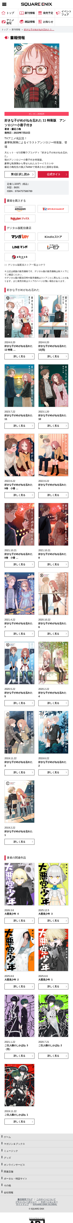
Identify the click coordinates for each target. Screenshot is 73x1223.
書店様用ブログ (25, 1199)
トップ (5, 29)
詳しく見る (19, 356)
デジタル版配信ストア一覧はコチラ (26, 264)
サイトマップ (22, 1204)
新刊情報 (16, 29)
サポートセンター (49, 1202)
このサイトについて (46, 1199)
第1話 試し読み (20, 174)
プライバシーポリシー (26, 1202)
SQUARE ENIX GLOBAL (45, 1204)
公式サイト (54, 174)
